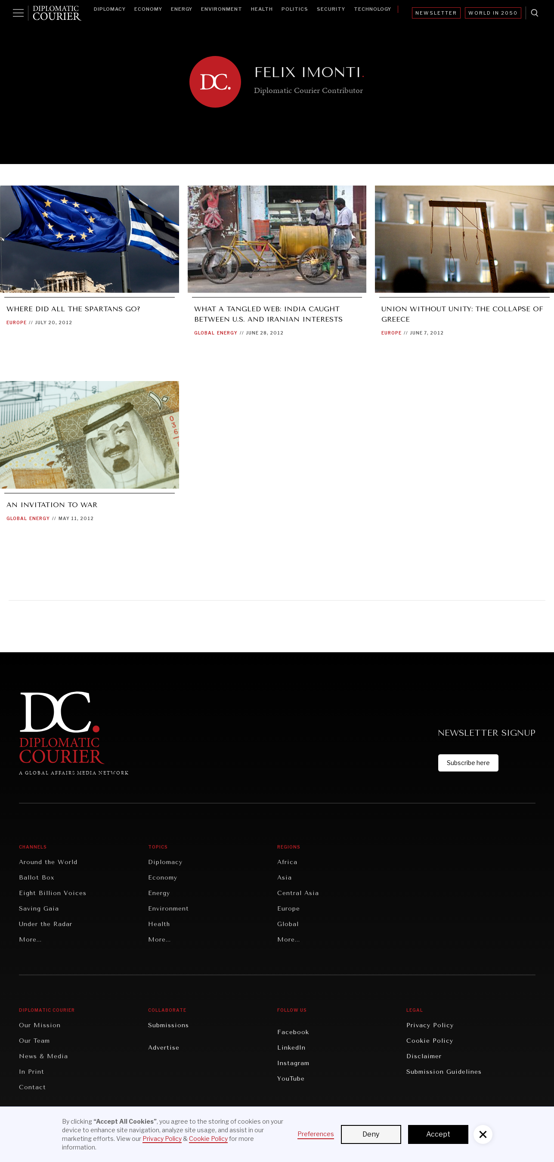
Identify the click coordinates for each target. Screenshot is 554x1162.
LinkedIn (291, 1047)
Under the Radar (45, 924)
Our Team (34, 1040)
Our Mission (40, 1025)
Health (262, 9)
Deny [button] (370, 1134)
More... (30, 939)
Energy (181, 9)
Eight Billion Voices (53, 893)
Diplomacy (110, 9)
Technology (372, 9)
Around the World (48, 862)
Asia (284, 877)
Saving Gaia (39, 908)
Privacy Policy (430, 1025)
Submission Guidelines (444, 1071)
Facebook (293, 1032)
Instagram (293, 1063)
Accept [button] (438, 1134)
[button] (483, 1134)
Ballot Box (36, 877)
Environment (221, 9)
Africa (287, 862)
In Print (31, 1071)
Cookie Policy (429, 1040)
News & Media (43, 1056)
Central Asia (298, 893)
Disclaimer (424, 1056)
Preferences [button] (315, 1133)
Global (204, 332)
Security (331, 9)
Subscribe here (468, 762)
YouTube (291, 1078)
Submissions (168, 1025)
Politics (295, 9)
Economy (148, 9)
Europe (16, 322)
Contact (32, 1087)
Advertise (164, 1047)
